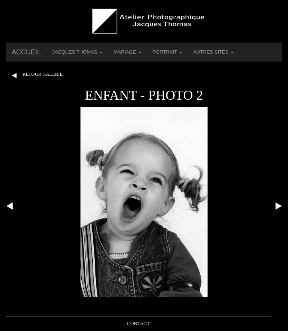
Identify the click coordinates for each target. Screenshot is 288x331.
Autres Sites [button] (214, 52)
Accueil (26, 52)
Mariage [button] (127, 52)
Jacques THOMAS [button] (77, 52)
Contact (138, 323)
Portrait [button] (167, 52)
